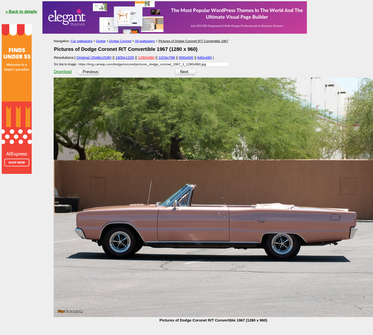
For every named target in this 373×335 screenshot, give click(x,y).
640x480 (204, 57)
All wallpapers (145, 41)
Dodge (101, 41)
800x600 (186, 57)
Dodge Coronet (120, 41)
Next (184, 72)
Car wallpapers (82, 41)
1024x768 (166, 57)
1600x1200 (125, 57)
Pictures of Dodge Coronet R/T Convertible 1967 (193, 41)
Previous (90, 72)
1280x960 (146, 57)
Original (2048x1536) (94, 57)
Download (63, 72)
